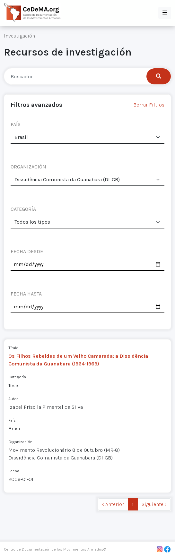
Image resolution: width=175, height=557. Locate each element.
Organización (20, 441)
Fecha (13, 470)
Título (13, 347)
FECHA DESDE (27, 251)
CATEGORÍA (23, 209)
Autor (13, 398)
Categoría (17, 376)
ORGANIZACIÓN (28, 167)
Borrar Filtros (148, 105)
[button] (164, 13)
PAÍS (16, 124)
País (12, 420)
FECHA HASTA (26, 294)
